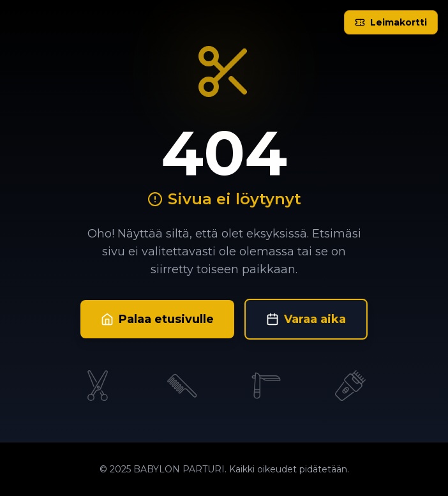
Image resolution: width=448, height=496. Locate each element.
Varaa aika (306, 319)
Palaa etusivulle (157, 319)
